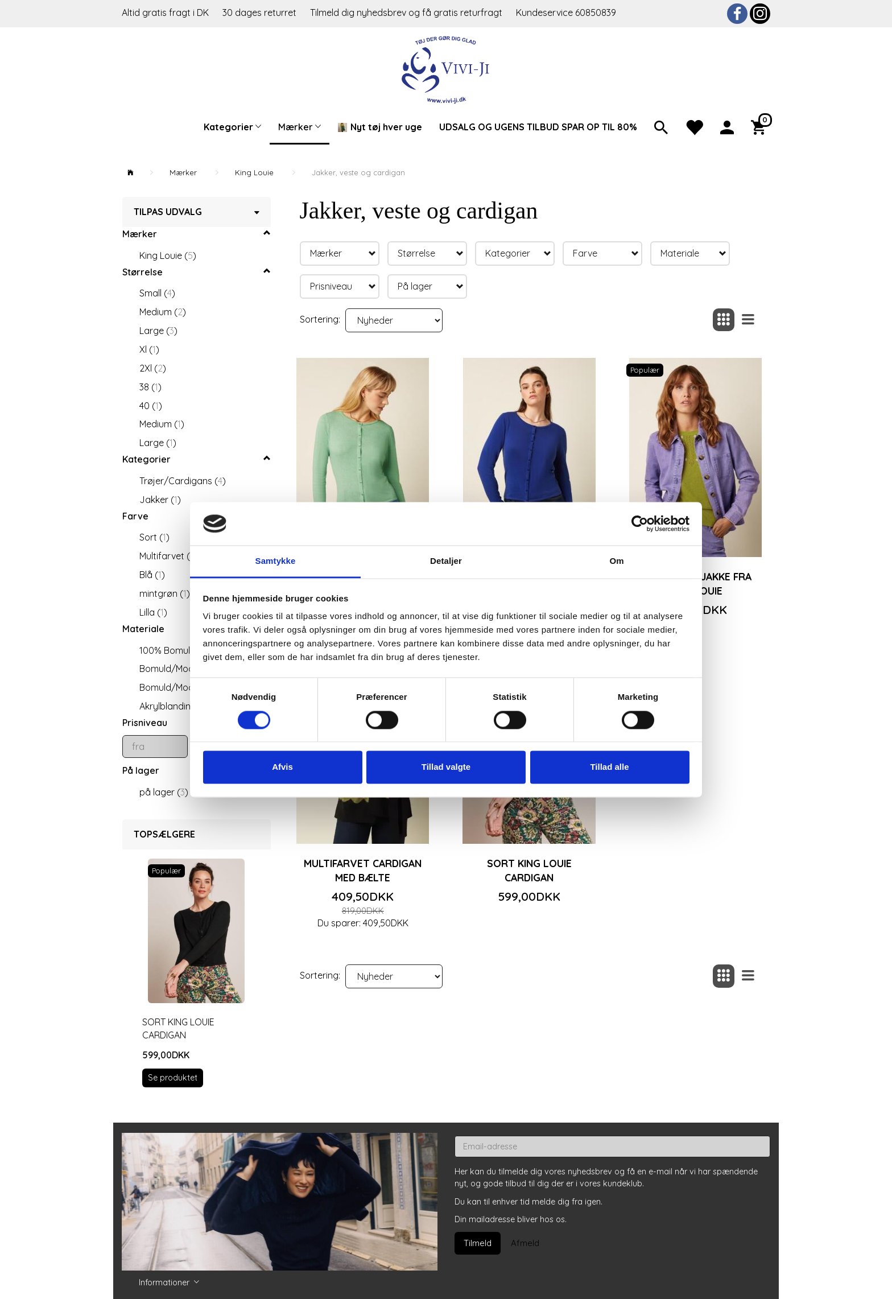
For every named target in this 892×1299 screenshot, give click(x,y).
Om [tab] (616, 561)
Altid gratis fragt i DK (165, 12)
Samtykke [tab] (275, 561)
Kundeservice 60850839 (566, 12)
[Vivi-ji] (446, 68)
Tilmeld (478, 1243)
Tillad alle (609, 767)
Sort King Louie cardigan (178, 1028)
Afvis (282, 767)
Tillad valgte (446, 767)
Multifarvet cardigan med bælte (363, 870)
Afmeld (525, 1243)
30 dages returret (260, 12)
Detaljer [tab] (446, 561)
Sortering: (320, 319)
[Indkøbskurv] (760, 126)
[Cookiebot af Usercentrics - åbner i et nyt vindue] (639, 523)
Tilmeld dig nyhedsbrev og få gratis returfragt (407, 12)
